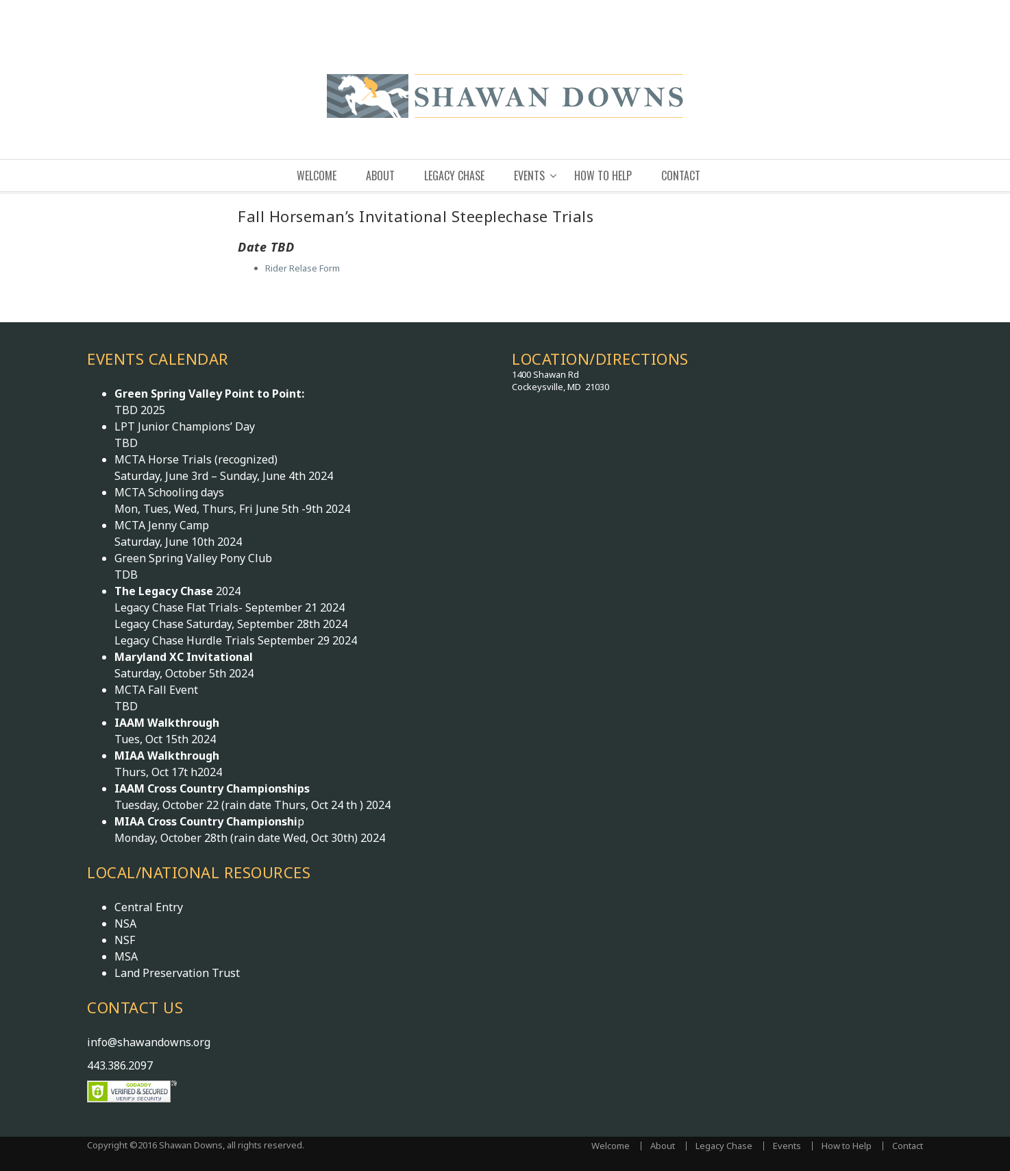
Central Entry (148, 907)
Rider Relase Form (302, 268)
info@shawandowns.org (148, 1042)
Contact (680, 175)
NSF (124, 939)
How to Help (603, 175)
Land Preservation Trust (177, 972)
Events (529, 175)
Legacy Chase (454, 175)
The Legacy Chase (165, 591)
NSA (125, 923)
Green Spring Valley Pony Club (193, 558)
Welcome (316, 175)
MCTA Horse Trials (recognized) (196, 459)
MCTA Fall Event (156, 689)
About (380, 175)
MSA (126, 956)
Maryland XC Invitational (183, 656)
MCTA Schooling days (169, 492)
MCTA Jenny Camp (161, 525)
